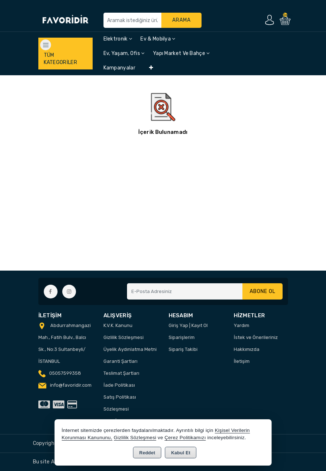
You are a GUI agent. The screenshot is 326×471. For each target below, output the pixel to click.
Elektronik (117, 39)
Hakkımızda (246, 349)
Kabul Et (180, 452)
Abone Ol (262, 291)
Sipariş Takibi (183, 349)
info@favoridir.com (71, 385)
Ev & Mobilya (157, 39)
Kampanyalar (119, 68)
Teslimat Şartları (121, 373)
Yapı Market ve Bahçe (181, 53)
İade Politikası (119, 385)
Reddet (147, 452)
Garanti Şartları (120, 361)
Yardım (241, 325)
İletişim (242, 361)
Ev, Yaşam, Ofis (124, 53)
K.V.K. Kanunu (117, 325)
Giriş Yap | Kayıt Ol (188, 325)
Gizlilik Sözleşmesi (123, 337)
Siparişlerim (182, 337)
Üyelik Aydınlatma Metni (130, 349)
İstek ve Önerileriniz (256, 337)
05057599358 (65, 373)
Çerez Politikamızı (185, 437)
